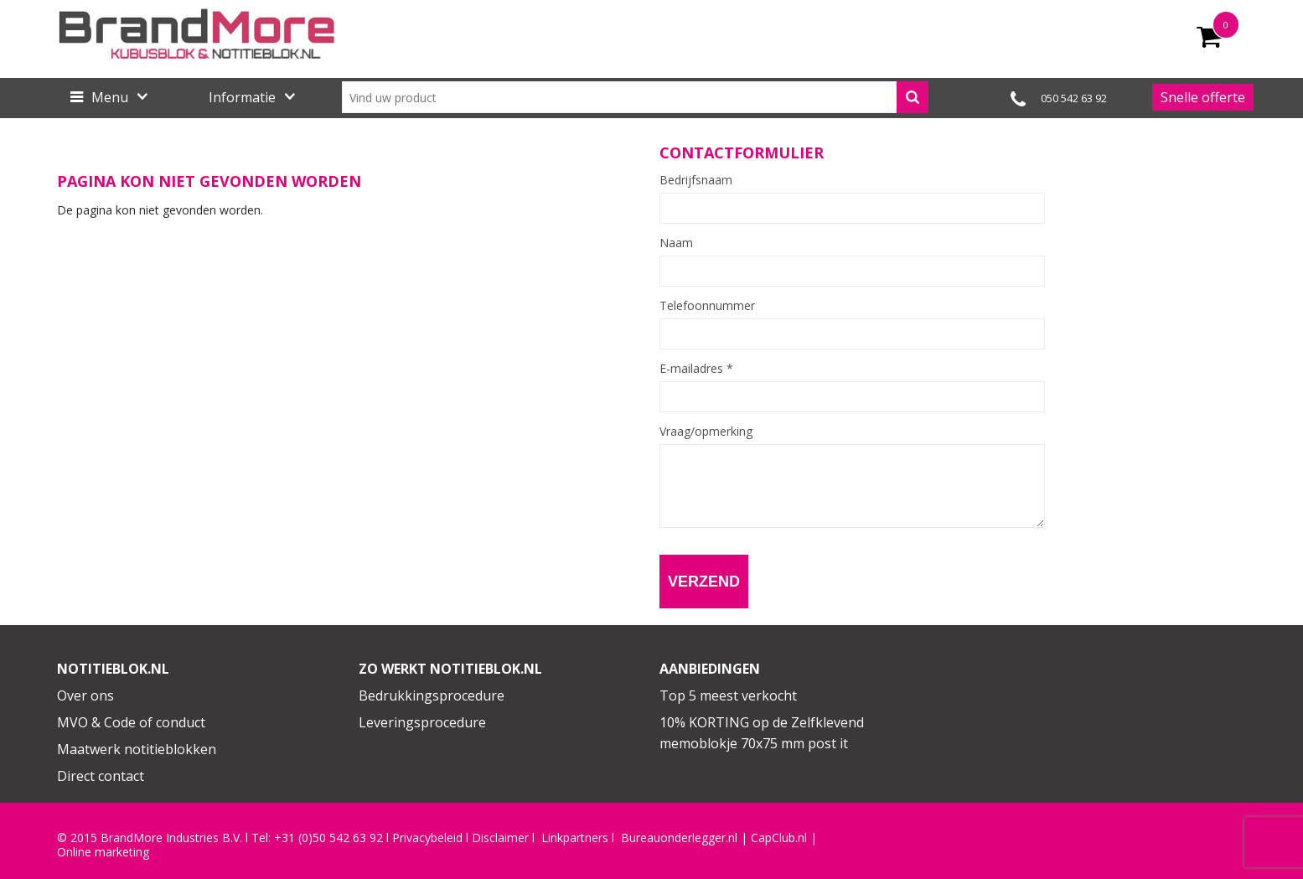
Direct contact (100, 776)
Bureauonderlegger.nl (679, 838)
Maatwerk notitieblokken (136, 749)
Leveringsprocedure (422, 722)
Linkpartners (574, 838)
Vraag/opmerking (705, 431)
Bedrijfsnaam (695, 180)
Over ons (85, 695)
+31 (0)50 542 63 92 (328, 838)
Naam (676, 243)
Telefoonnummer (707, 306)
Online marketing (103, 852)
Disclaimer (500, 838)
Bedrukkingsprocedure (431, 695)
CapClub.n (777, 838)
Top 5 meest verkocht (728, 695)
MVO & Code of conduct (131, 722)
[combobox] (635, 97)
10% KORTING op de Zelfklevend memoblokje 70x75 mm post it (761, 733)
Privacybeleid (427, 838)
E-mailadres (696, 369)
